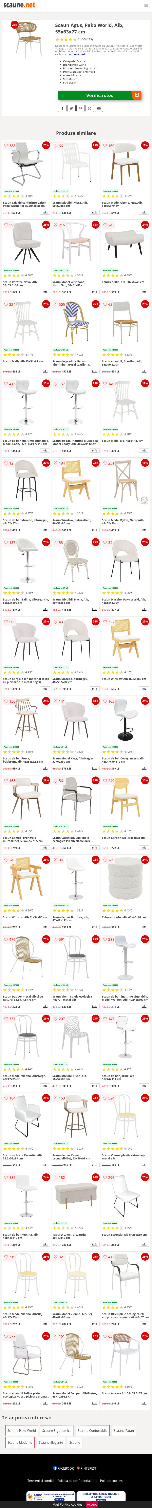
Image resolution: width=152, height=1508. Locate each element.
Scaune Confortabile (93, 1430)
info (45, 212)
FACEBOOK (63, 1468)
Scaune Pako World (22, 1430)
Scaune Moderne (20, 1442)
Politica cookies (111, 1481)
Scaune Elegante (51, 1442)
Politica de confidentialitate (77, 1481)
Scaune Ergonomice (56, 1430)
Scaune (74, 1442)
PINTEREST (86, 1468)
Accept (92, 1504)
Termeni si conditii (41, 1481)
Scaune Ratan (124, 1430)
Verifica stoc (114, 95)
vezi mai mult (77, 54)
